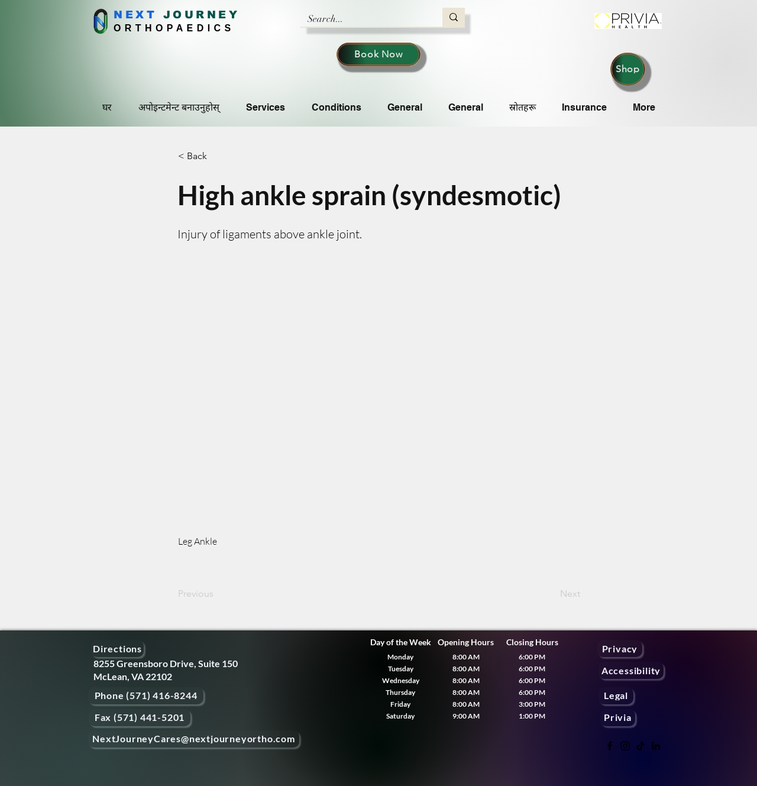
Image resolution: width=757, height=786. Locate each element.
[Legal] (616, 695)
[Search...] (363, 19)
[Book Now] (378, 54)
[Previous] (217, 594)
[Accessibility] (631, 670)
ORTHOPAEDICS (174, 28)
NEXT (135, 15)
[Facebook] (610, 746)
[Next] (550, 594)
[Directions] (117, 648)
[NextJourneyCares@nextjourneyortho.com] (193, 739)
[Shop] (627, 69)
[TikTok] (640, 746)
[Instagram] (625, 746)
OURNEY (206, 15)
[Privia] (617, 717)
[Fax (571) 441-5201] (139, 717)
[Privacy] (619, 648)
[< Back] (217, 156)
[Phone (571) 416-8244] (145, 695)
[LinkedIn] (656, 746)
